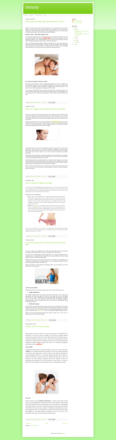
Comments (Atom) (34, 425)
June (75, 29)
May (75, 37)
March (75, 40)
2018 (74, 28)
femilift (35, 205)
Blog (45, 15)
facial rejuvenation (56, 121)
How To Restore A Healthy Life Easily (38, 183)
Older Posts (65, 423)
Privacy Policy (38, 15)
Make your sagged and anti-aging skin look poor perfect (45, 109)
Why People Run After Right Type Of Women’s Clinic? (44, 22)
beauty (32, 7)
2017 (74, 44)
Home (25, 15)
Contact (31, 15)
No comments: (44, 102)
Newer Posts (28, 423)
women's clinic (40, 310)
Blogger (63, 433)
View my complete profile (77, 22)
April (75, 38)
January (76, 42)
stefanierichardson (77, 20)
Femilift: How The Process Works (37, 326)
